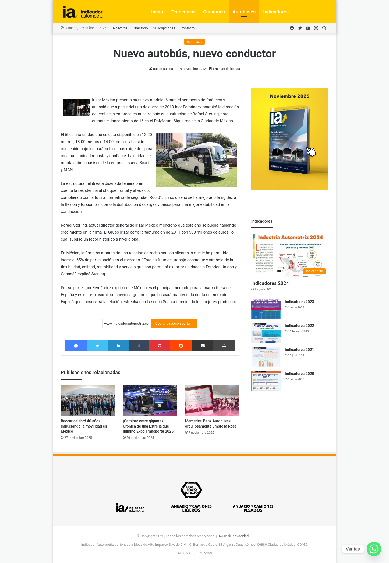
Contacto (188, 28)
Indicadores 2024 (270, 283)
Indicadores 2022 (299, 326)
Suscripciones (164, 28)
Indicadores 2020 (299, 373)
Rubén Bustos (163, 69)
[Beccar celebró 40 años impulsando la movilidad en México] (88, 400)
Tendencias (183, 12)
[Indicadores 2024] (289, 255)
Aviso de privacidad (233, 536)
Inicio (157, 12)
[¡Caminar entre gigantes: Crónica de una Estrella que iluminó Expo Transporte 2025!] (150, 400)
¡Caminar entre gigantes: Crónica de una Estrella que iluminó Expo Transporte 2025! (149, 426)
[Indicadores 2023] (266, 309)
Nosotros (120, 28)
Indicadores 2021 (299, 349)
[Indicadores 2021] (266, 357)
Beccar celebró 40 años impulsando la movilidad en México (84, 426)
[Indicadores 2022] (266, 333)
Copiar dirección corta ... (174, 323)
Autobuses (244, 12)
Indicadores (276, 12)
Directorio (140, 28)
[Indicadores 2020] (266, 381)
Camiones (214, 12)
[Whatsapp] (374, 549)
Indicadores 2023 (299, 302)
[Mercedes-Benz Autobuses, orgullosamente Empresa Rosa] (212, 400)
